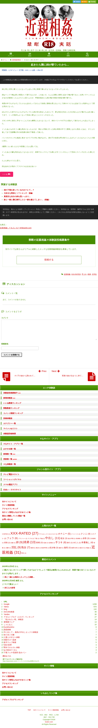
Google (6, 604)
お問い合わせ (7, 519)
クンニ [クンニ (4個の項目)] (85, 534)
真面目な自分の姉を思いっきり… (17, 196)
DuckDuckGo (9, 627)
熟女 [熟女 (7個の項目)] (25, 547)
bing (5, 609)
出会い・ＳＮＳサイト (12, 489)
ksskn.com (49, 722)
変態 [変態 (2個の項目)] (7, 543)
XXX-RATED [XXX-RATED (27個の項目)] (24, 533)
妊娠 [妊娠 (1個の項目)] (13, 542)
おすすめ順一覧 (9, 449)
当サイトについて (9, 502)
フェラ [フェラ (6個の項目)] (12, 538)
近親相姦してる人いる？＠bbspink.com (16, 228)
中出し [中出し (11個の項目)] (52, 538)
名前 (49, 344)
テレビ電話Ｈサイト (11, 474)
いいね (7, 174)
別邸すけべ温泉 (10, 640)
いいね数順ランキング (12, 403)
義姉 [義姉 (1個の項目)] (61, 548)
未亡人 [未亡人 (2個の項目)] (77, 543)
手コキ (84, 274)
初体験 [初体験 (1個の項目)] (79, 538)
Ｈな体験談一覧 (9, 464)
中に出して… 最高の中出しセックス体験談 (21, 632)
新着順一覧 (9, 454)
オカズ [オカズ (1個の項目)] (54, 534)
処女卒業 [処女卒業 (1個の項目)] (72, 538)
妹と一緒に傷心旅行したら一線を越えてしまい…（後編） (27, 200)
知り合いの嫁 (9, 635)
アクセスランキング (10, 509)
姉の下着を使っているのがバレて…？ (19, 190)
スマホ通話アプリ (10, 484)
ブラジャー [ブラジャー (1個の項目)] (22, 538)
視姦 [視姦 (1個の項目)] (88, 548)
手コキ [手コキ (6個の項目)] (60, 542)
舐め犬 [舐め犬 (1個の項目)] (82, 548)
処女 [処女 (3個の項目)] (64, 538)
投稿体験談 (7, 418)
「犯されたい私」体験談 (13, 619)
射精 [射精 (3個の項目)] (39, 542)
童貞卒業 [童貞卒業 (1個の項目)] (45, 548)
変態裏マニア (9, 622)
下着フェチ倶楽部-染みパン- (15, 652)
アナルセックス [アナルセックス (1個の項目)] (45, 534)
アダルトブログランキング (12, 700)
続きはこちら (7, 656)
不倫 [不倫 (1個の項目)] (42, 538)
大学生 (94, 274)
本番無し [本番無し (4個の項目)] (87, 542)
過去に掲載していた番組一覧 (13, 516)
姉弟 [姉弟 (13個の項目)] (29, 542)
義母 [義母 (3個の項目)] (67, 547)
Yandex (7, 614)
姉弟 (89, 274)
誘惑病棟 (7, 630)
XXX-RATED (76, 274)
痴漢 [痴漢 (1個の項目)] (33, 548)
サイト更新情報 (8, 505)
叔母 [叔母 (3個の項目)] (86, 538)
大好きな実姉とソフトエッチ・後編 (18, 193)
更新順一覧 (10, 459)
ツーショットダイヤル (12, 479)
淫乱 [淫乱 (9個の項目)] (16, 547)
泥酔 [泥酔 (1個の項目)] (8, 548)
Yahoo (6, 607)
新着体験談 (9, 398)
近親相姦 (67, 274)
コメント (4, 318)
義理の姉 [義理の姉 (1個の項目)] (75, 548)
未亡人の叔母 (9, 588)
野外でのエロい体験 (12, 647)
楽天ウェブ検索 (10, 642)
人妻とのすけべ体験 (12, 637)
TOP (29, 710)
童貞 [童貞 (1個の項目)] (38, 548)
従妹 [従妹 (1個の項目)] (45, 542)
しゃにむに (8, 624)
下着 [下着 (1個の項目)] (36, 538)
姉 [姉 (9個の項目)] (19, 542)
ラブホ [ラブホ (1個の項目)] (31, 538)
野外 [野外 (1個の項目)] (23, 553)
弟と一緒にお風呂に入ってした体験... (19, 577)
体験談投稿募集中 (12, 393)
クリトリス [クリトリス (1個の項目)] (75, 534)
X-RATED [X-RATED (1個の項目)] (6, 534)
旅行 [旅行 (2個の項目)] (70, 543)
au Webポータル (10, 650)
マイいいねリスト (10, 428)
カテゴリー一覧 (9, 423)
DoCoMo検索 (9, 612)
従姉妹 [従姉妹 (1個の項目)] (52, 542)
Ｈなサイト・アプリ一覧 (13, 444)
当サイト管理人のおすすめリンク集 (16, 512)
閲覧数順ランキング (11, 408)
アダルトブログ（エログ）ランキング (19, 617)
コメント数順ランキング (13, 413)
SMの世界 (8, 645)
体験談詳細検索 (9, 433)
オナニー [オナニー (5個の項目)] (64, 533)
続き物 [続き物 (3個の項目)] (54, 547)
